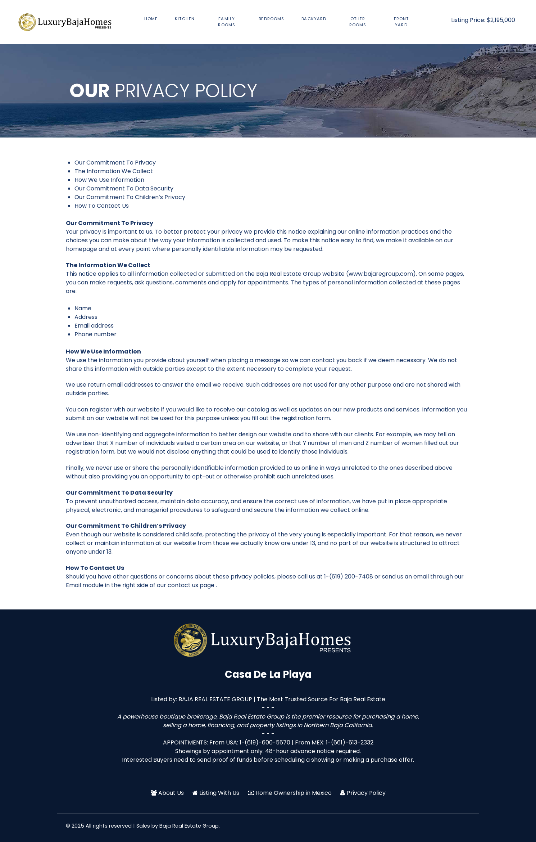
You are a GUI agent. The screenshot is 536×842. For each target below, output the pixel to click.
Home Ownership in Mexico (293, 793)
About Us (171, 793)
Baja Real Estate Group (189, 825)
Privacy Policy (366, 793)
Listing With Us (219, 793)
